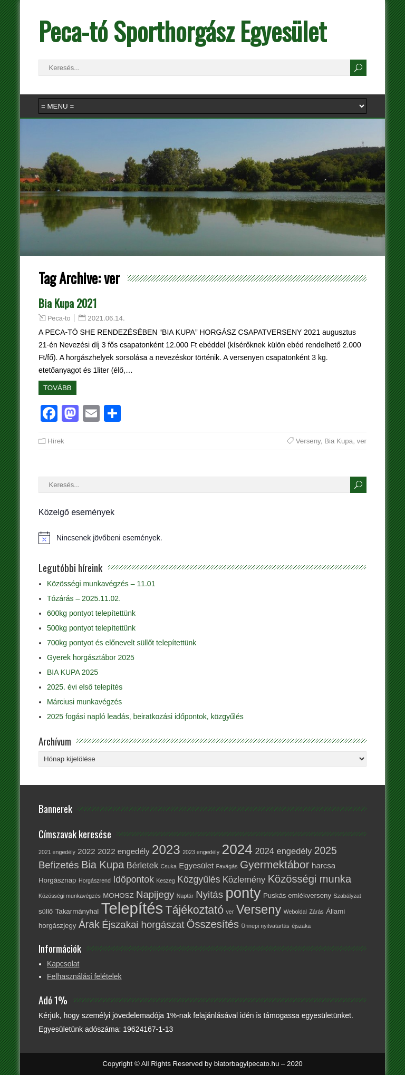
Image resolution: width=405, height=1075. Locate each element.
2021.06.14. (106, 318)
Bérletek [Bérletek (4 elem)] (142, 865)
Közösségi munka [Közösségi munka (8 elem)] (309, 879)
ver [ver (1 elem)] (230, 911)
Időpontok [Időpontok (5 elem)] (133, 879)
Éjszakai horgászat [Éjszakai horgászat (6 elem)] (143, 924)
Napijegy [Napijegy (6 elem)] (155, 894)
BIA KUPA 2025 (72, 672)
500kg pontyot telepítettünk (91, 628)
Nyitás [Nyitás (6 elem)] (209, 894)
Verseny (308, 441)
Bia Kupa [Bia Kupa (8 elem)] (102, 864)
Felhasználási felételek (84, 976)
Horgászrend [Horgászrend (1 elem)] (95, 880)
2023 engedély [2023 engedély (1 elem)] (200, 852)
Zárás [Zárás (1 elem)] (316, 911)
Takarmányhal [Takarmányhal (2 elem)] (77, 911)
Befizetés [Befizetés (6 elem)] (58, 864)
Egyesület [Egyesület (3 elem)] (196, 865)
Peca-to (59, 318)
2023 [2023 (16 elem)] (166, 849)
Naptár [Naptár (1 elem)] (185, 896)
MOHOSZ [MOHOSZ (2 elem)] (118, 895)
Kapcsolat (63, 964)
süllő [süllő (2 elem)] (45, 911)
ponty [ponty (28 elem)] (243, 893)
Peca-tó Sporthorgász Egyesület (182, 31)
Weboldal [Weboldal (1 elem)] (295, 911)
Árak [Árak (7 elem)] (89, 924)
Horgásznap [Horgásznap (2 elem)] (57, 880)
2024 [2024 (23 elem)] (237, 849)
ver (362, 441)
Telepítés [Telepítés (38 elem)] (132, 908)
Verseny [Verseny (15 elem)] (259, 909)
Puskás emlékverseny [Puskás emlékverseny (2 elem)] (297, 895)
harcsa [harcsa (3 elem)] (323, 865)
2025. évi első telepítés (84, 687)
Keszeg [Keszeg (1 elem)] (165, 880)
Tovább (57, 388)
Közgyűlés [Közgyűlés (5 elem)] (198, 879)
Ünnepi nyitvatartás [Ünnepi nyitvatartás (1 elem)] (265, 926)
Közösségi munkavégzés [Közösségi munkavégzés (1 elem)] (69, 896)
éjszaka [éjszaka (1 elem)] (301, 926)
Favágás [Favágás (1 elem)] (227, 866)
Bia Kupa (338, 441)
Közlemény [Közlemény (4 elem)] (244, 879)
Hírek (55, 441)
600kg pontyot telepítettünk (91, 613)
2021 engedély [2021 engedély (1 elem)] (56, 852)
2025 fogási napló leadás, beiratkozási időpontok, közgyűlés (145, 716)
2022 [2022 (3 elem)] (86, 851)
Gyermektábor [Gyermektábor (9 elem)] (275, 864)
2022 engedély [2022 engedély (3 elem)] (123, 851)
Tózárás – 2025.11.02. (84, 598)
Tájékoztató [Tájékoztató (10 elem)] (195, 910)
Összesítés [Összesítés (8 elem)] (213, 924)
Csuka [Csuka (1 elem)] (169, 866)
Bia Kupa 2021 (67, 303)
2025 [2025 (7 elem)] (325, 850)
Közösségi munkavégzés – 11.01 (101, 583)
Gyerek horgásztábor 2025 (90, 657)
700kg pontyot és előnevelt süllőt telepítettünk (121, 642)
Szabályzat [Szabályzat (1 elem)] (347, 896)
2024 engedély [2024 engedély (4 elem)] (283, 851)
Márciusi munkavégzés (84, 702)
